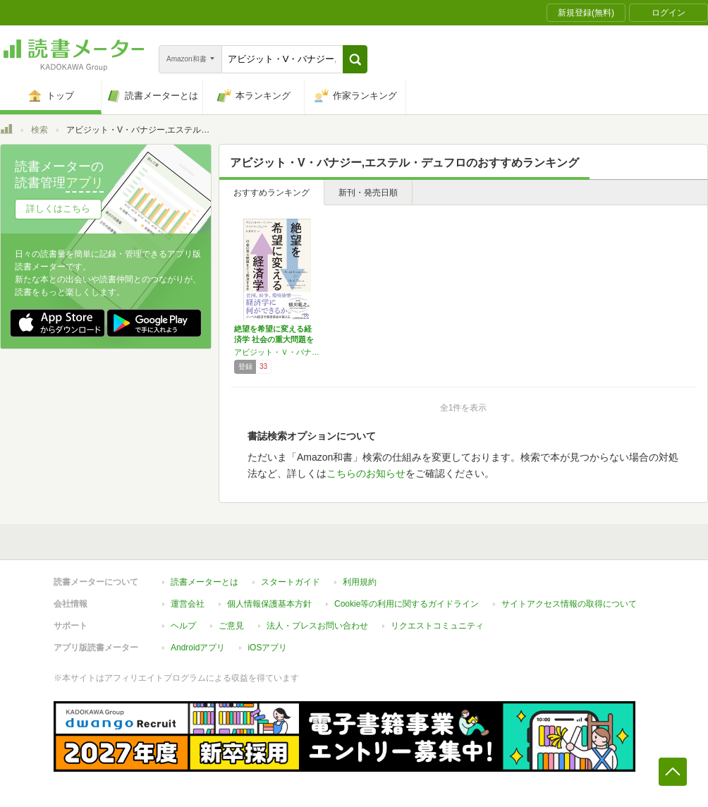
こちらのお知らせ (365, 473)
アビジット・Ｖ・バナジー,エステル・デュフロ (277, 352)
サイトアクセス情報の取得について (569, 604)
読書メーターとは (204, 582)
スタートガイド (290, 582)
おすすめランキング (271, 193)
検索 (39, 130)
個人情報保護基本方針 (269, 604)
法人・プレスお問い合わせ (317, 625)
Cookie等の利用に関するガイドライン (406, 604)
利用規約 (360, 582)
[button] (355, 59)
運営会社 (188, 604)
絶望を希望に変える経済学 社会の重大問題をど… (274, 339)
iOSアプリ (267, 647)
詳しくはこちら (58, 208)
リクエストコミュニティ (437, 625)
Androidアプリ (198, 647)
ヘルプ (183, 625)
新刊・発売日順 (368, 193)
